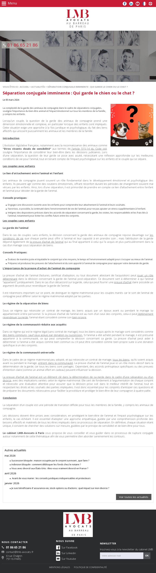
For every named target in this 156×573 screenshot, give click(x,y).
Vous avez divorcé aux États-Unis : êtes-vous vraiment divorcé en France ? (49, 468)
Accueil (24, 86)
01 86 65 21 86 (22, 45)
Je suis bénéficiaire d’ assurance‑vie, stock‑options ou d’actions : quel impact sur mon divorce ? (60, 488)
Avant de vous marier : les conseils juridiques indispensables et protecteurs (51, 478)
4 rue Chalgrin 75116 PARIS (14, 557)
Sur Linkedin (66, 553)
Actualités (38, 86)
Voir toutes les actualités (133, 497)
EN (150, 4)
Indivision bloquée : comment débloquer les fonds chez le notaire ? (46, 464)
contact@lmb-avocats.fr (19, 552)
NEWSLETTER (127, 546)
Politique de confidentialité (90, 567)
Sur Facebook (66, 547)
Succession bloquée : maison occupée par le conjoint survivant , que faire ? (50, 460)
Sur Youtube (66, 558)
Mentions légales (59, 567)
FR (144, 4)
